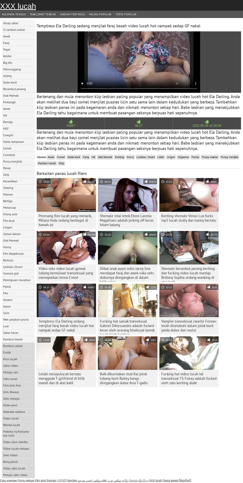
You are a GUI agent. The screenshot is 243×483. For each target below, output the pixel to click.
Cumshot (9, 155)
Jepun (7, 306)
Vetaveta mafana (14, 412)
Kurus (130, 157)
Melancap (9, 207)
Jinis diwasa (11, 392)
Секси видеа (170, 480)
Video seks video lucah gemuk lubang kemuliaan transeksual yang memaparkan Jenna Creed (66, 273)
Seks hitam (10, 455)
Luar (6, 326)
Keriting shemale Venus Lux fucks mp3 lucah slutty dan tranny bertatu (188, 218)
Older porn (10, 405)
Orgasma (183, 157)
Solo (6, 313)
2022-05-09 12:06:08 (207, 125)
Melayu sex (10, 372)
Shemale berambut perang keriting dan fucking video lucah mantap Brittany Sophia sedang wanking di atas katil (188, 274)
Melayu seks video (15, 475)
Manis (7, 286)
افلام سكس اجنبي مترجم (92, 480)
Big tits (7, 63)
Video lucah (11, 418)
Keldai (7, 56)
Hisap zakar (10, 23)
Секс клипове (8, 480)
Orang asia (10, 214)
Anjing (7, 76)
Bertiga (7, 201)
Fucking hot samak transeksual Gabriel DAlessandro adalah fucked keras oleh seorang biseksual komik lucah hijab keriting (127, 326)
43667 (70, 125)
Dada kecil (10, 82)
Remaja (8, 122)
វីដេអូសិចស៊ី (185, 480)
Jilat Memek (11, 95)
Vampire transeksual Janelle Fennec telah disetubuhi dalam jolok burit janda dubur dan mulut (189, 325)
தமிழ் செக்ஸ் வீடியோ (135, 480)
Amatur (8, 300)
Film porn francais (45, 480)
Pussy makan (210, 157)
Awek (6, 36)
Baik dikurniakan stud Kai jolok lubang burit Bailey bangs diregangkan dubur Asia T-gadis (124, 378)
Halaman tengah (14, 14)
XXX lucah (18, 6)
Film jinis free (12, 385)
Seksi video (10, 366)
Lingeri (7, 227)
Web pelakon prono (16, 319)
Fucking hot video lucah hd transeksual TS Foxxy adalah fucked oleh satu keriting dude (189, 378)
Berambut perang (14, 89)
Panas (7, 168)
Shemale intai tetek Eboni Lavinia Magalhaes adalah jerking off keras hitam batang (127, 220)
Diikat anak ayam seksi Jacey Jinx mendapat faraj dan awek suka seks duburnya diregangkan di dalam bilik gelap (127, 274)
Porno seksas (26, 480)
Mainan (8, 194)
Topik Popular (126, 14)
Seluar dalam (12, 234)
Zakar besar (10, 333)
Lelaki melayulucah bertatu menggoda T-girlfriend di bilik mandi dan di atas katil (62, 378)
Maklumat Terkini (43, 14)
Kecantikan (10, 181)
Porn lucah (10, 359)
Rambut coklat (12, 346)
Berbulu (8, 260)
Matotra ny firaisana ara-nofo (16, 433)
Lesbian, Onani (12, 267)
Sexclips (72, 480)
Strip (6, 174)
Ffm (5, 293)
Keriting (119, 157)
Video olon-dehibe (15, 442)
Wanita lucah (11, 425)
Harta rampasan (13, 142)
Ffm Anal (9, 221)
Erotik (7, 352)
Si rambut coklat (14, 30)
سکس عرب (114, 480)
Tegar (6, 49)
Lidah (160, 157)
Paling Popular (100, 14)
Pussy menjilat (12, 161)
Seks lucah (10, 379)
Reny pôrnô (10, 462)
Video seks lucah (14, 468)
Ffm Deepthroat (13, 254)
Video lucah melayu (16, 448)
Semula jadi (11, 273)
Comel (7, 148)
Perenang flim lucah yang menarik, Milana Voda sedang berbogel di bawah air (65, 220)
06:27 (139, 125)
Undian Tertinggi (72, 14)
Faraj (6, 43)
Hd (5, 115)
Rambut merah (13, 339)
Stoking (8, 188)
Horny (7, 247)
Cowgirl (8, 135)
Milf (5, 128)
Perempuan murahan (17, 280)
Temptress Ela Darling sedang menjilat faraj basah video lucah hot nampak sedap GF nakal (66, 325)
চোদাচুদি (61, 480)
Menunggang (12, 69)
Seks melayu (11, 398)
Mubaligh (9, 102)
